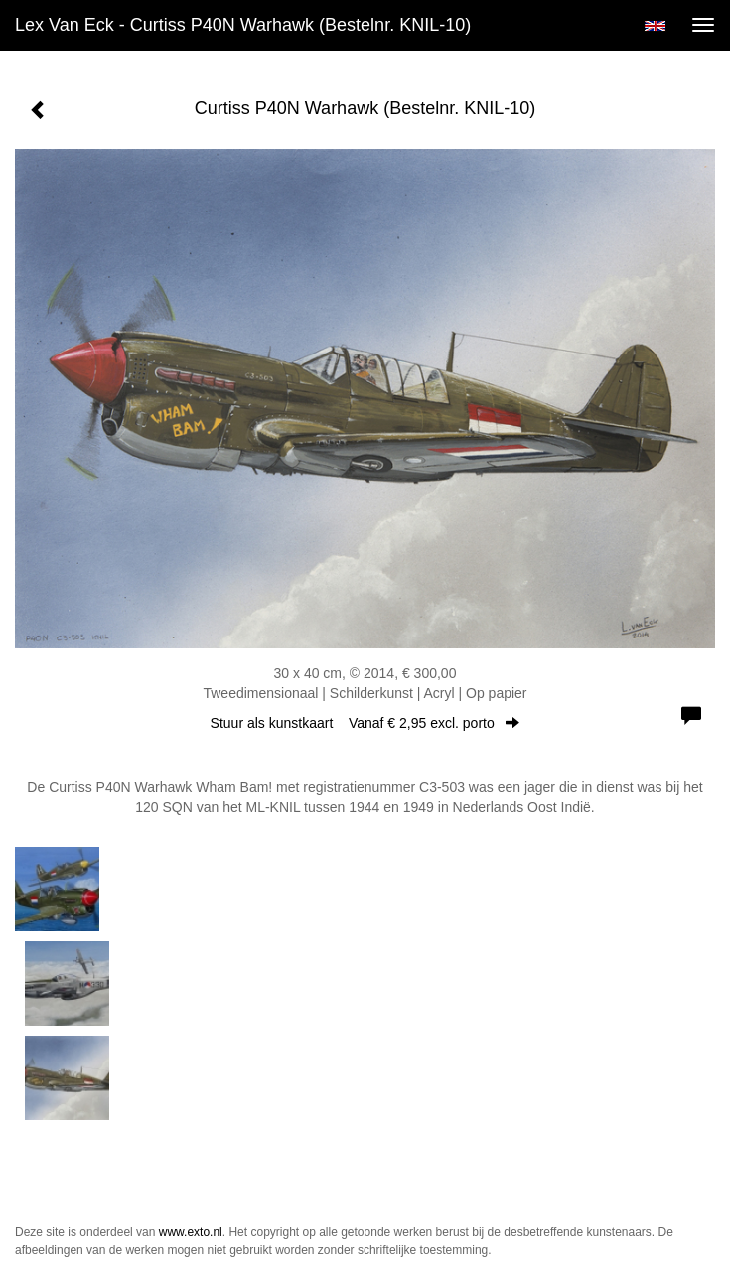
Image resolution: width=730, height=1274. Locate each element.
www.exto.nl (190, 1232)
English (655, 26)
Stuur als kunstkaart (365, 723)
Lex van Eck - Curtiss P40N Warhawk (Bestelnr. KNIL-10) (243, 25)
